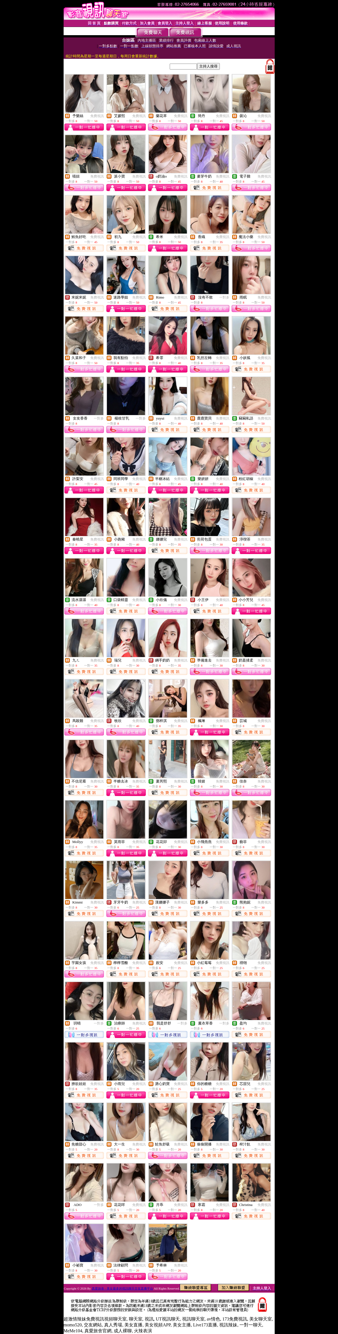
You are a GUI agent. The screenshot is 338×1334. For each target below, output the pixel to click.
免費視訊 (97, 116)
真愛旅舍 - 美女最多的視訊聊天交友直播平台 (122, 1288)
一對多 (224, 297)
